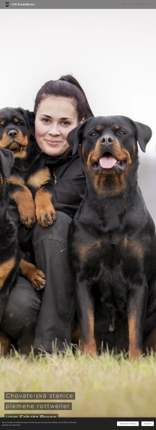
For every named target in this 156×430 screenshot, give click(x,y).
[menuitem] (128, 4)
